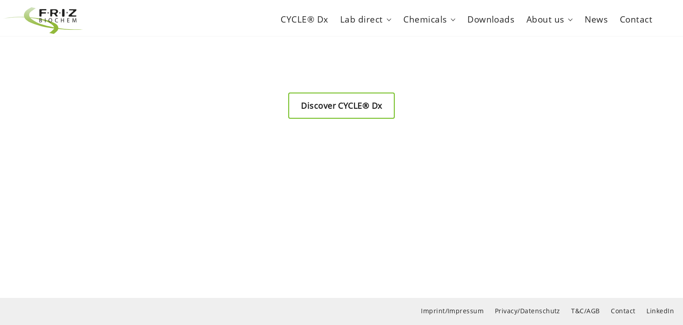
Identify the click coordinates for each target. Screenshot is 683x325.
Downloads (490, 17)
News (596, 17)
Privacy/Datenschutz (527, 310)
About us (545, 17)
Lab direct (361, 17)
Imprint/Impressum (452, 310)
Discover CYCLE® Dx (341, 105)
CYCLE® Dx (304, 17)
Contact (636, 17)
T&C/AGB (585, 310)
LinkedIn (660, 310)
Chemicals (425, 17)
